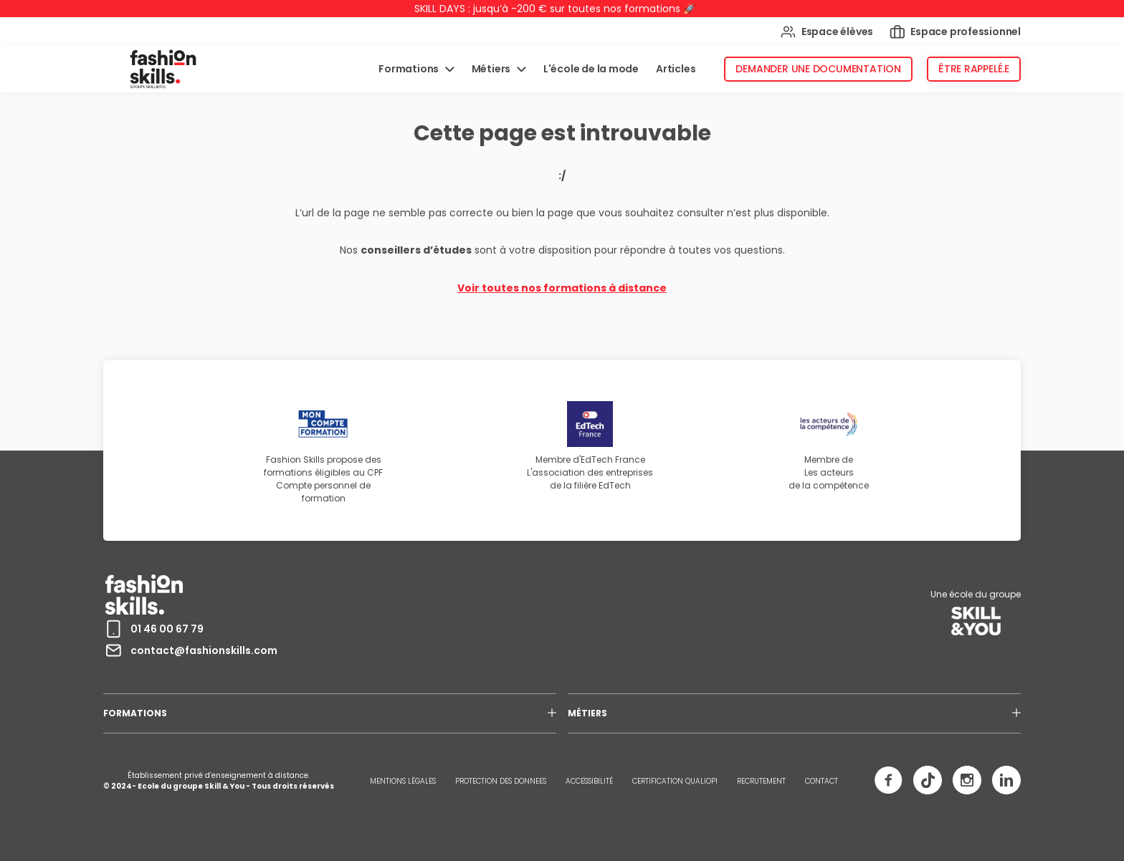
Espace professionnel (955, 31)
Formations (409, 69)
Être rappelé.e (973, 69)
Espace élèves (827, 31)
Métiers (492, 69)
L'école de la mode (591, 69)
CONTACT (821, 781)
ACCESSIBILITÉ (589, 781)
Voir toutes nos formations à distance (562, 288)
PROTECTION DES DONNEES (500, 781)
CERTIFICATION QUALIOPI (675, 781)
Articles (675, 69)
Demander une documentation (818, 69)
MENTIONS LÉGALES (403, 781)
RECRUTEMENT (761, 781)
